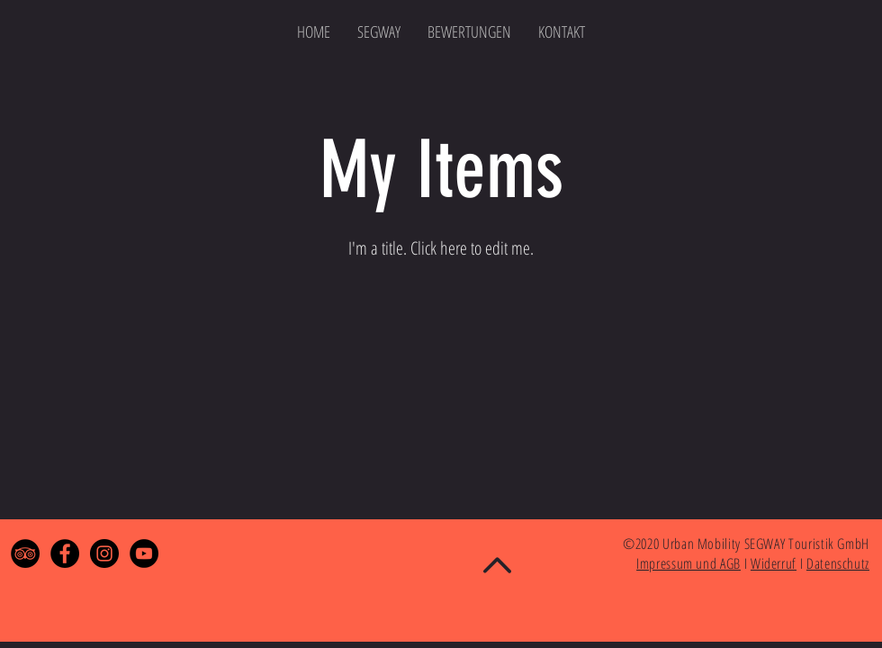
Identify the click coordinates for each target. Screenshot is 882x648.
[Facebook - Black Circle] (64, 553)
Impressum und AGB (688, 563)
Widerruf (773, 563)
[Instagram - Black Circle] (104, 553)
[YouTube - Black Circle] (144, 553)
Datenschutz (837, 563)
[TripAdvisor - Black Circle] (25, 553)
